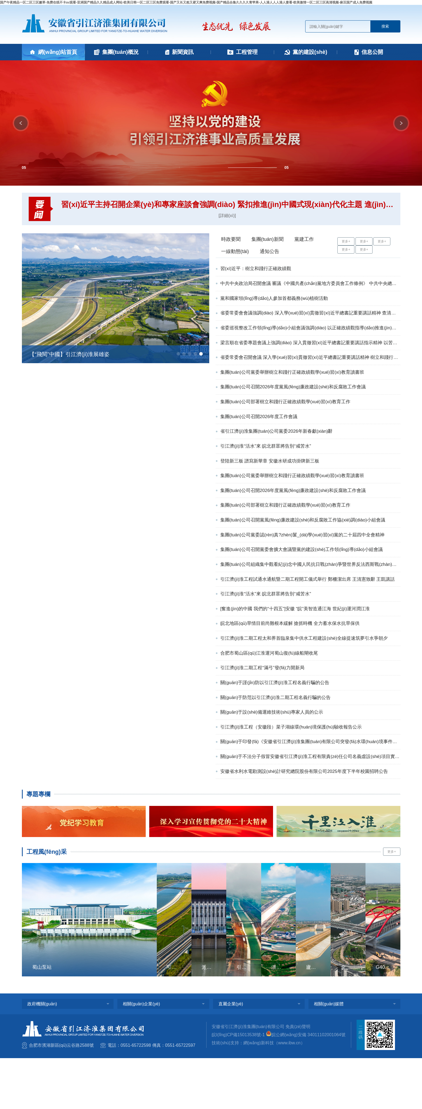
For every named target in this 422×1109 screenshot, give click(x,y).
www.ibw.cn (289, 1093)
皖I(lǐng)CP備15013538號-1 (238, 1085)
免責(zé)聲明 (297, 1077)
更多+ (346, 241)
